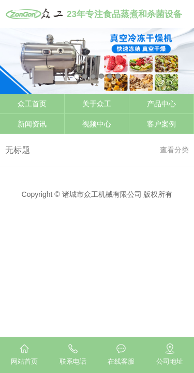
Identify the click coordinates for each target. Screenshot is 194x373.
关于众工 (96, 103)
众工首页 (32, 103)
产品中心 (161, 103)
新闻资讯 (32, 124)
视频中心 (96, 124)
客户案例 (161, 124)
